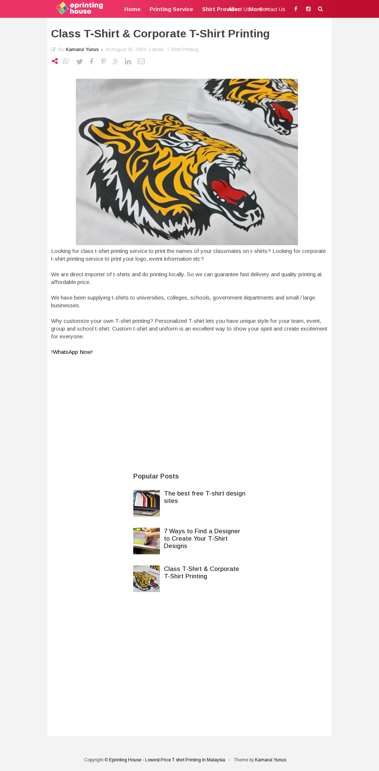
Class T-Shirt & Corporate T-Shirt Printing (201, 572)
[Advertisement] (189, 411)
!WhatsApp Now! (72, 352)
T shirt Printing (182, 49)
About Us (239, 9)
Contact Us (272, 9)
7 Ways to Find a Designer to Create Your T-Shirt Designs (202, 538)
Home (132, 9)
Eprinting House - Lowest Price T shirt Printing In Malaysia (167, 759)
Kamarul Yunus (82, 49)
